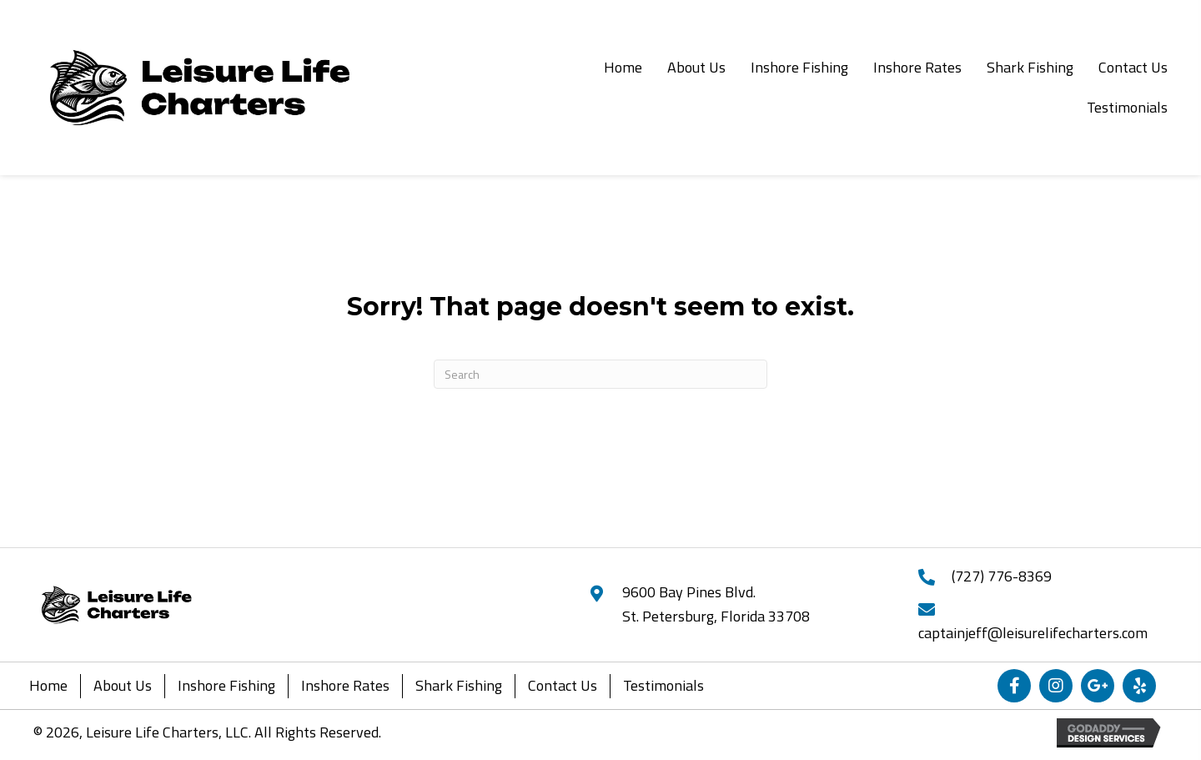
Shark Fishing (458, 685)
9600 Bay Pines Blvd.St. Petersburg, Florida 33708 (716, 604)
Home (48, 685)
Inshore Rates (345, 685)
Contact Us (562, 685)
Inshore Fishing (226, 685)
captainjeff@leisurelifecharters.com (1033, 633)
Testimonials (663, 685)
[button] (1014, 685)
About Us (122, 685)
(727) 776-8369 (1002, 576)
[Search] (600, 374)
